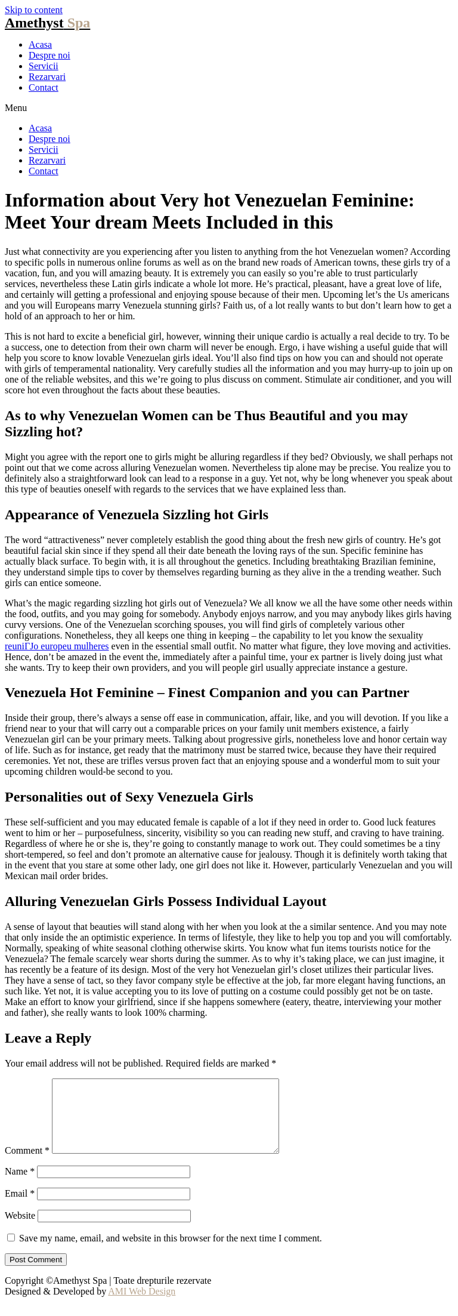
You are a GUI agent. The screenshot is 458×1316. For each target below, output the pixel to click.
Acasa (40, 44)
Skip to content (34, 10)
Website (20, 1230)
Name (20, 1186)
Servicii (43, 66)
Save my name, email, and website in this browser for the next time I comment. (170, 1252)
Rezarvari (47, 77)
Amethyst (47, 22)
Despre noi (49, 55)
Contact (43, 87)
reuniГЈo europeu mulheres (57, 646)
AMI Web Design (141, 1305)
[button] (229, 108)
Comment (27, 1165)
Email (20, 1208)
